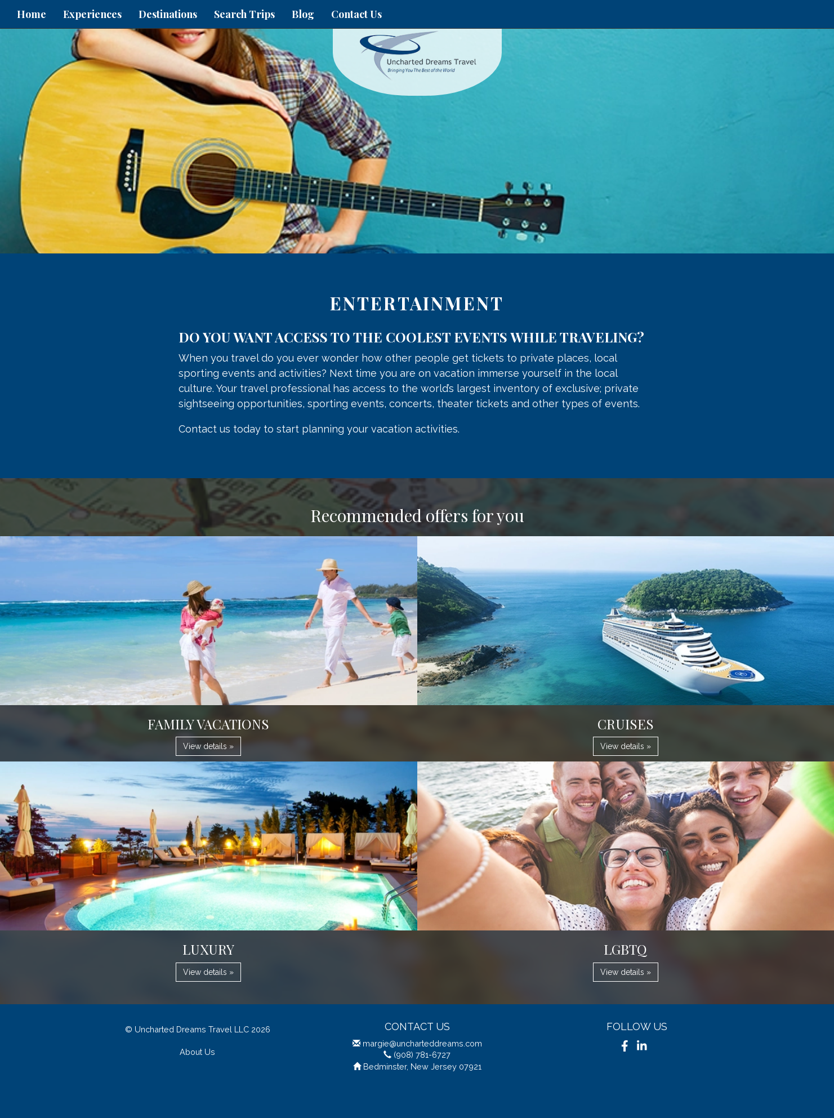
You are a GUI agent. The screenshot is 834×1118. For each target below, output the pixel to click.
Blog (303, 14)
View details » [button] (208, 746)
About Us (197, 1052)
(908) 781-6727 (422, 1054)
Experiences (92, 14)
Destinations (168, 14)
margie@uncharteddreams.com (422, 1043)
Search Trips (244, 14)
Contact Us (356, 14)
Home (31, 14)
